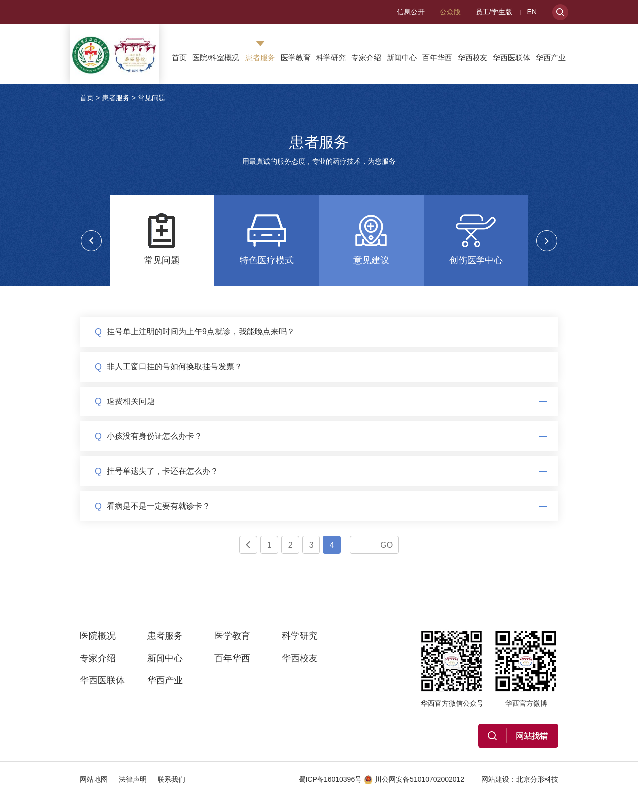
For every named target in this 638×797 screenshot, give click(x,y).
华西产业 (551, 57)
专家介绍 (366, 57)
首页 (179, 57)
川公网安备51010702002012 (414, 779)
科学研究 (331, 57)
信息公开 (411, 12)
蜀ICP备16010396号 (330, 779)
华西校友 (472, 57)
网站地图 (94, 779)
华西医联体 (511, 57)
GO (386, 545)
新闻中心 (402, 57)
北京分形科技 (537, 779)
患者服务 (260, 57)
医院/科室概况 (215, 57)
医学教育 (296, 57)
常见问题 (151, 98)
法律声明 (133, 779)
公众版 (450, 12)
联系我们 (171, 779)
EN (532, 12)
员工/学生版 (494, 12)
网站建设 (495, 779)
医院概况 (98, 636)
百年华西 (437, 57)
